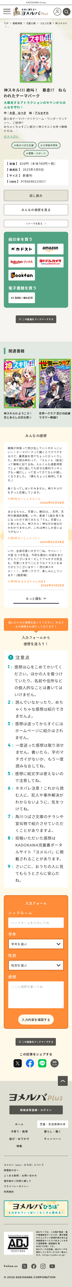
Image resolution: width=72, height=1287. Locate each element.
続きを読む (11, 136)
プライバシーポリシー (16, 1186)
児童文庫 (31, 23)
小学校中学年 (50, 145)
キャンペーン (52, 1139)
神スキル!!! (61, 23)
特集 (19, 1146)
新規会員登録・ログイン (36, 1110)
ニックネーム (20, 913)
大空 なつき (17, 113)
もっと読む (34, 598)
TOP (6, 23)
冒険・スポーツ (37, 153)
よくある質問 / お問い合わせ (20, 1175)
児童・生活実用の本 (53, 1124)
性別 (12, 955)
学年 (12, 934)
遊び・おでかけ (19, 1139)
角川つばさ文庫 (25, 145)
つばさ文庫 (46, 23)
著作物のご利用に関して (17, 1180)
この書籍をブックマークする (38, 319)
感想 (12, 976)
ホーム (19, 1124)
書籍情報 (17, 23)
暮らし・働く (52, 1131)
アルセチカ (42, 113)
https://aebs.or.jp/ (53, 1254)
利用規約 (9, 1191)
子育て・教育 (19, 1131)
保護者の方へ (11, 1170)
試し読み (36, 195)
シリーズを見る (34, 223)
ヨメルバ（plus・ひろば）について (24, 1164)
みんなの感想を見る (36, 209)
